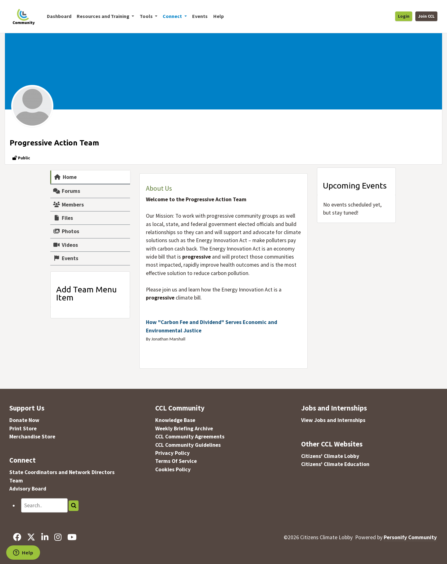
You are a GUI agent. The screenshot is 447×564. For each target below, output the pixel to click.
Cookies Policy (173, 469)
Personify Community (410, 537)
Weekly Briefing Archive (184, 428)
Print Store (23, 428)
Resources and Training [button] (103, 16)
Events (200, 16)
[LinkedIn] (44, 537)
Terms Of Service (176, 461)
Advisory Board (27, 488)
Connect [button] (173, 16)
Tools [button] (147, 16)
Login (403, 16)
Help (218, 16)
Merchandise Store (32, 436)
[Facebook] (17, 537)
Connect (22, 459)
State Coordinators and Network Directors (62, 472)
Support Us (26, 407)
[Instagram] (57, 537)
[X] (31, 537)
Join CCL (426, 16)
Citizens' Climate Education (335, 464)
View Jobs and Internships (333, 420)
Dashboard (59, 16)
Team (16, 480)
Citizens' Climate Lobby (330, 456)
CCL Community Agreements (189, 436)
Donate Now (24, 420)
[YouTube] (71, 537)
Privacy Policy (172, 453)
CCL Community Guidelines (188, 445)
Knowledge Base (175, 420)
